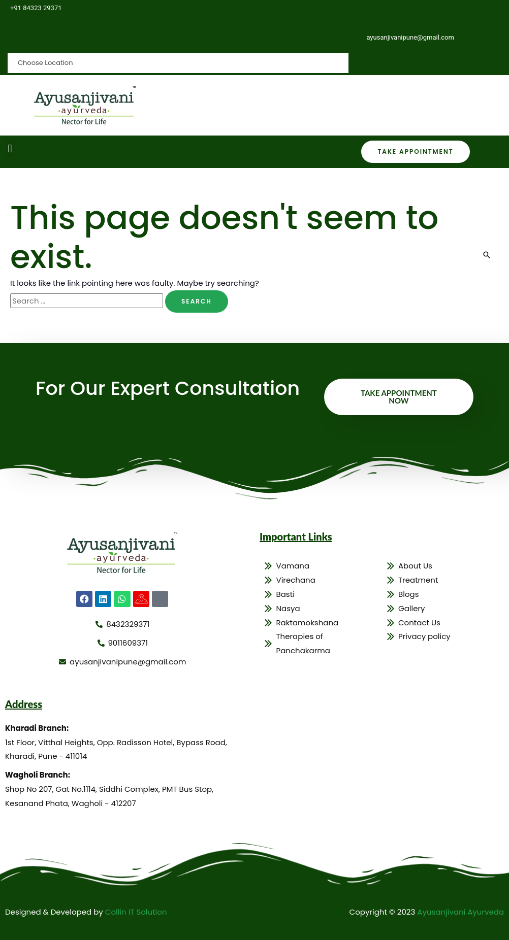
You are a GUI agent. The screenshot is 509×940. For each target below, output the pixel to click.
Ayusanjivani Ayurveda (460, 912)
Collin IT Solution (136, 912)
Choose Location (49, 35)
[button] (10, 149)
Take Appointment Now (399, 396)
